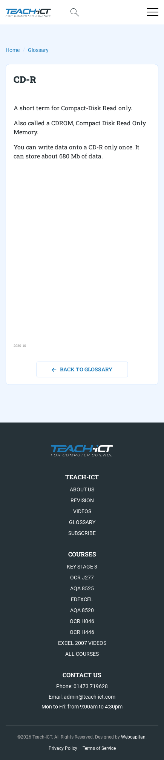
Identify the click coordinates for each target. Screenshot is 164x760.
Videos (82, 511)
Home (13, 50)
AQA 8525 (82, 588)
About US (82, 489)
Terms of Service (99, 748)
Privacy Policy (63, 748)
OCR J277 (82, 578)
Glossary (38, 50)
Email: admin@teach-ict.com (82, 697)
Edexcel (82, 599)
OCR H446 (82, 632)
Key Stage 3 (82, 567)
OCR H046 (82, 621)
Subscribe (82, 533)
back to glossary (82, 369)
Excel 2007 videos (82, 643)
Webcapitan (133, 737)
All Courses (82, 654)
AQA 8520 (82, 610)
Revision (82, 500)
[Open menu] (152, 12)
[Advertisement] (82, 261)
